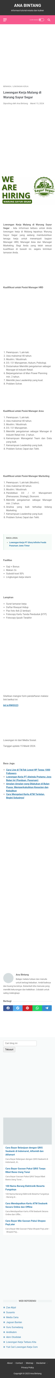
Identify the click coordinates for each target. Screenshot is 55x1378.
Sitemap (29, 1363)
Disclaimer (41, 1363)
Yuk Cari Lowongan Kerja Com (22, 1347)
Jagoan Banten (14, 1322)
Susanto (10, 1312)
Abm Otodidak (13, 1337)
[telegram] (47, 1008)
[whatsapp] (37, 1008)
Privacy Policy (27, 1367)
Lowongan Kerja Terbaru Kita (21, 1342)
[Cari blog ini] (20, 1043)
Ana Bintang (27, 5)
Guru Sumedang (14, 1327)
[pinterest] (27, 1008)
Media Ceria (12, 1317)
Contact (19, 1363)
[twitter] (18, 1008)
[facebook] (8, 1008)
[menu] (6, 19)
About (10, 1363)
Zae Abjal (11, 1307)
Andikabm (11, 1332)
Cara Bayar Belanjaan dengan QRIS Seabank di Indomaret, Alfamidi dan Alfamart (24, 1151)
